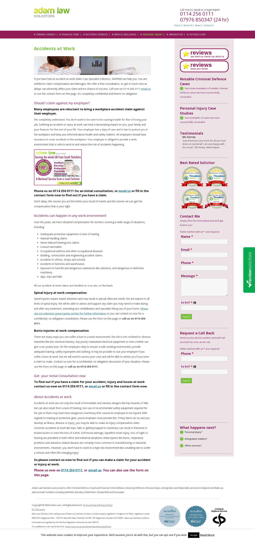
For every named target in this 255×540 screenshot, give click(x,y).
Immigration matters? (196, 438)
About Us (187, 25)
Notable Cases (197, 34)
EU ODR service (38, 509)
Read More (207, 535)
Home (177, 25)
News (197, 25)
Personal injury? (193, 432)
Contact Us (208, 25)
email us (146, 88)
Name (187, 236)
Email (186, 249)
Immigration (176, 34)
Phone (187, 263)
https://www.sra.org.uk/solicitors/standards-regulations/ (88, 526)
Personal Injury (152, 34)
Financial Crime (70, 34)
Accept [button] (193, 535)
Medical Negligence (125, 34)
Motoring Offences (97, 34)
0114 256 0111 (197, 13)
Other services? (193, 445)
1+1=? (188, 302)
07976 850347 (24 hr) (204, 19)
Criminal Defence (45, 34)
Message (189, 276)
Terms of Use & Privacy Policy (97, 505)
